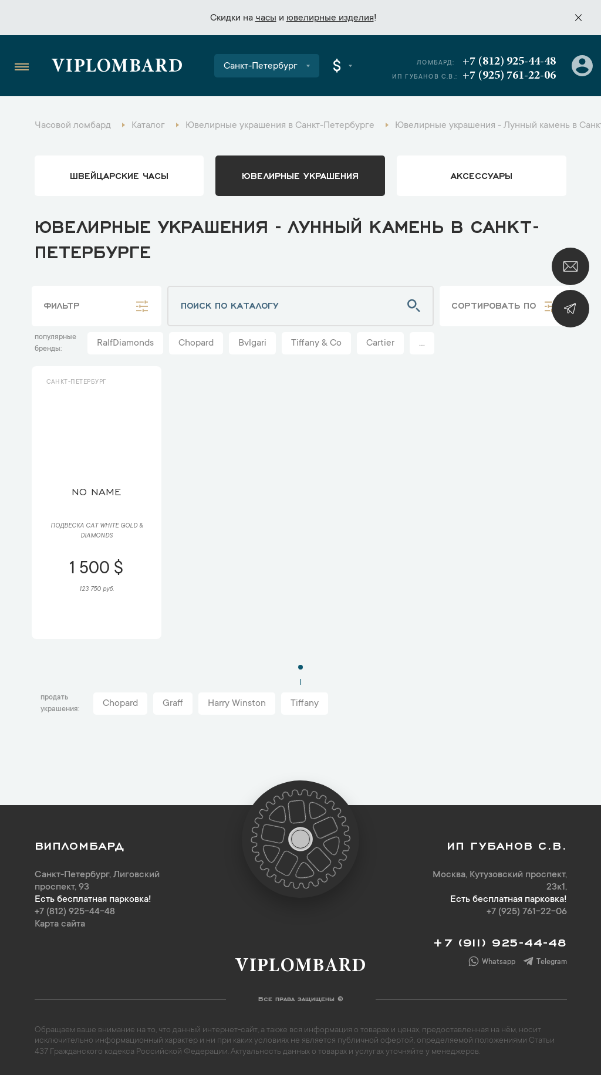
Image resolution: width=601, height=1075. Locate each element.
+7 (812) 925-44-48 (509, 61)
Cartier (380, 343)
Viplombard (117, 67)
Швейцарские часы (119, 175)
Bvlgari (252, 343)
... (422, 343)
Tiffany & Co (316, 343)
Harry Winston (237, 703)
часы (265, 18)
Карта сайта (60, 924)
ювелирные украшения (300, 175)
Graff (173, 703)
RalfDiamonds (125, 343)
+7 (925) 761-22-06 (509, 76)
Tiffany (305, 703)
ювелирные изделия (330, 18)
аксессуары (481, 175)
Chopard (196, 343)
